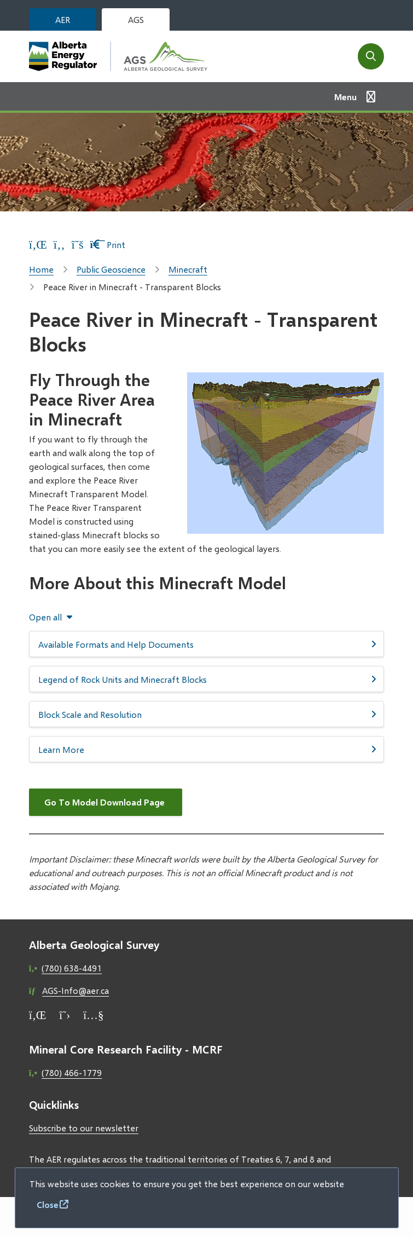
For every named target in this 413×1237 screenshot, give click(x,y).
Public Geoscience (111, 269)
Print (108, 244)
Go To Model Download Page (105, 802)
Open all (45, 617)
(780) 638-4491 (72, 968)
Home (41, 269)
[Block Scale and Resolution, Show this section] (206, 714)
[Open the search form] (371, 56)
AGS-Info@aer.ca (75, 990)
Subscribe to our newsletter (83, 1128)
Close (48, 1204)
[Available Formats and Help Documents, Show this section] (206, 644)
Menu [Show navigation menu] (345, 96)
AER (62, 19)
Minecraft (187, 269)
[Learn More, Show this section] (206, 749)
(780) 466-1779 (72, 1072)
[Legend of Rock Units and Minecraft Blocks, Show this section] (206, 679)
